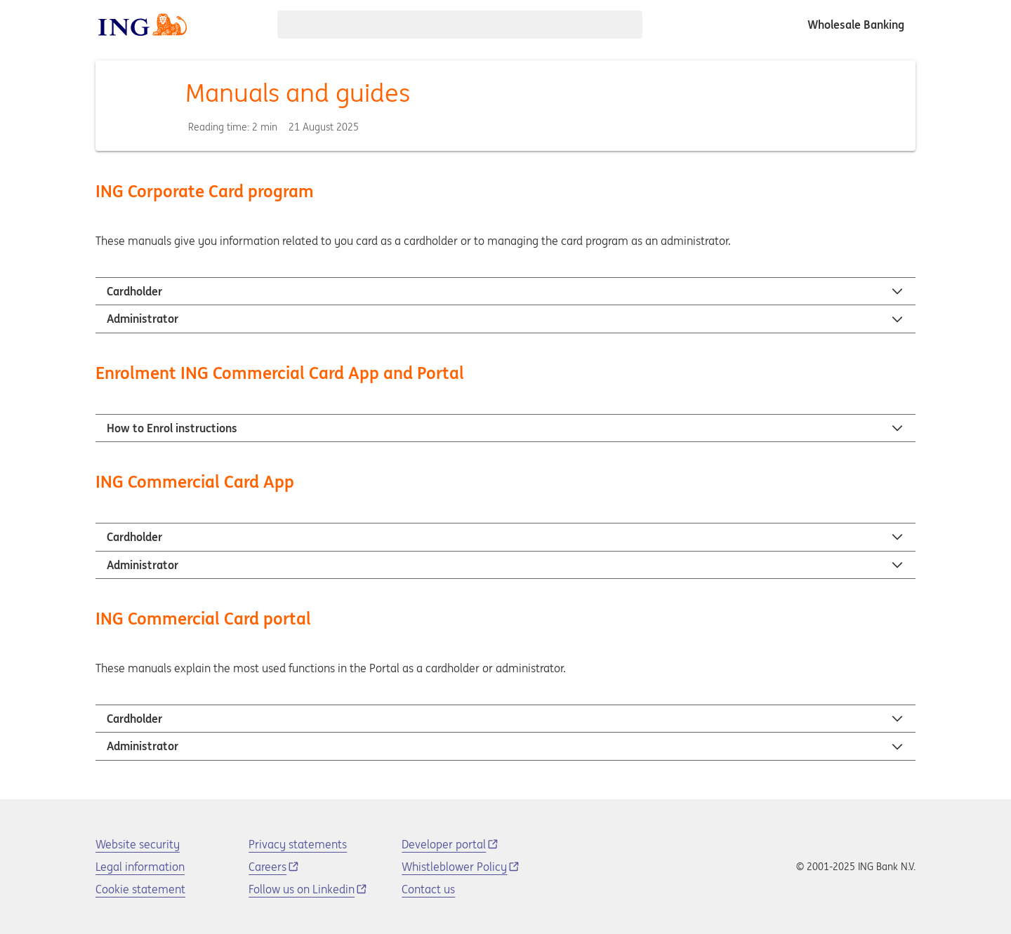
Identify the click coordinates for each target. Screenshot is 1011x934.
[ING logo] (142, 25)
